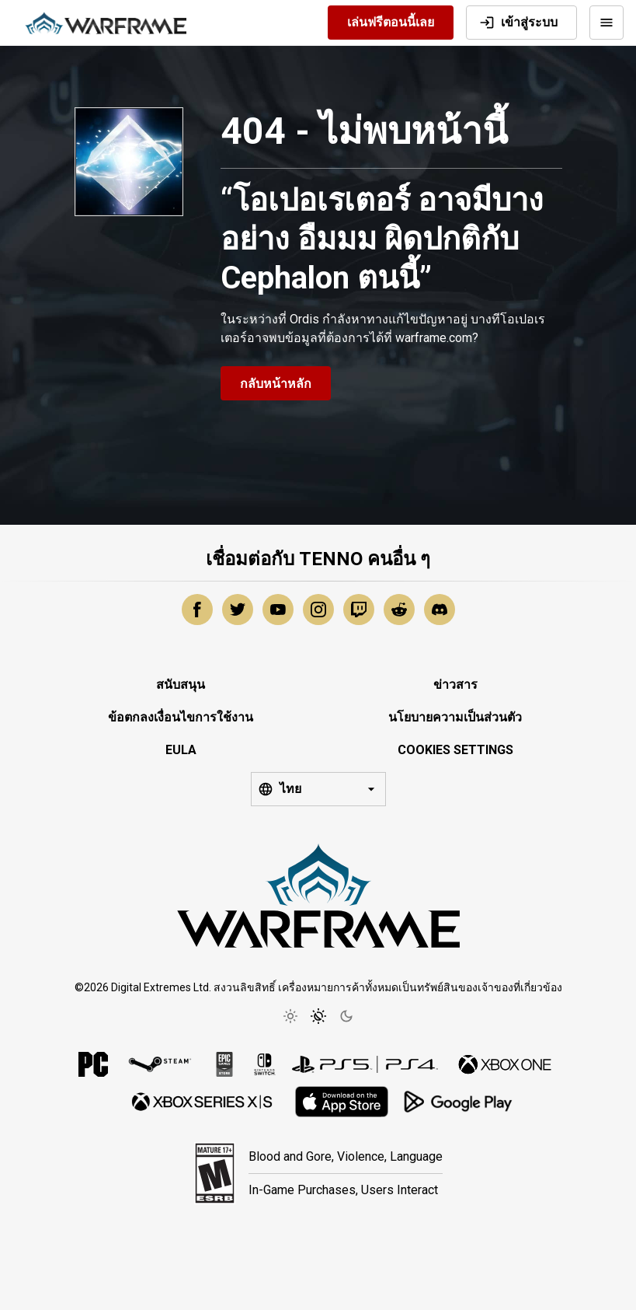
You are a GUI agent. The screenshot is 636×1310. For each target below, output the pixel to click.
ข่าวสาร (455, 684)
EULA (180, 749)
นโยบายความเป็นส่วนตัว (455, 717)
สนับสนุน (180, 684)
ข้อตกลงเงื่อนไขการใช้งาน (180, 717)
